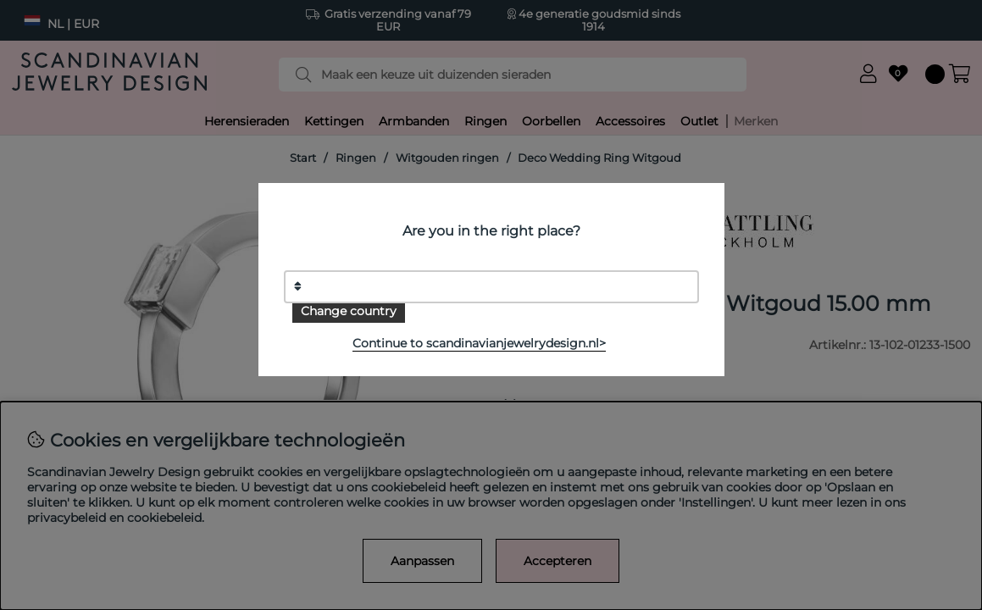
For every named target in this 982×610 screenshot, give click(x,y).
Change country (349, 311)
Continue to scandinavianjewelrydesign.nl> (479, 343)
